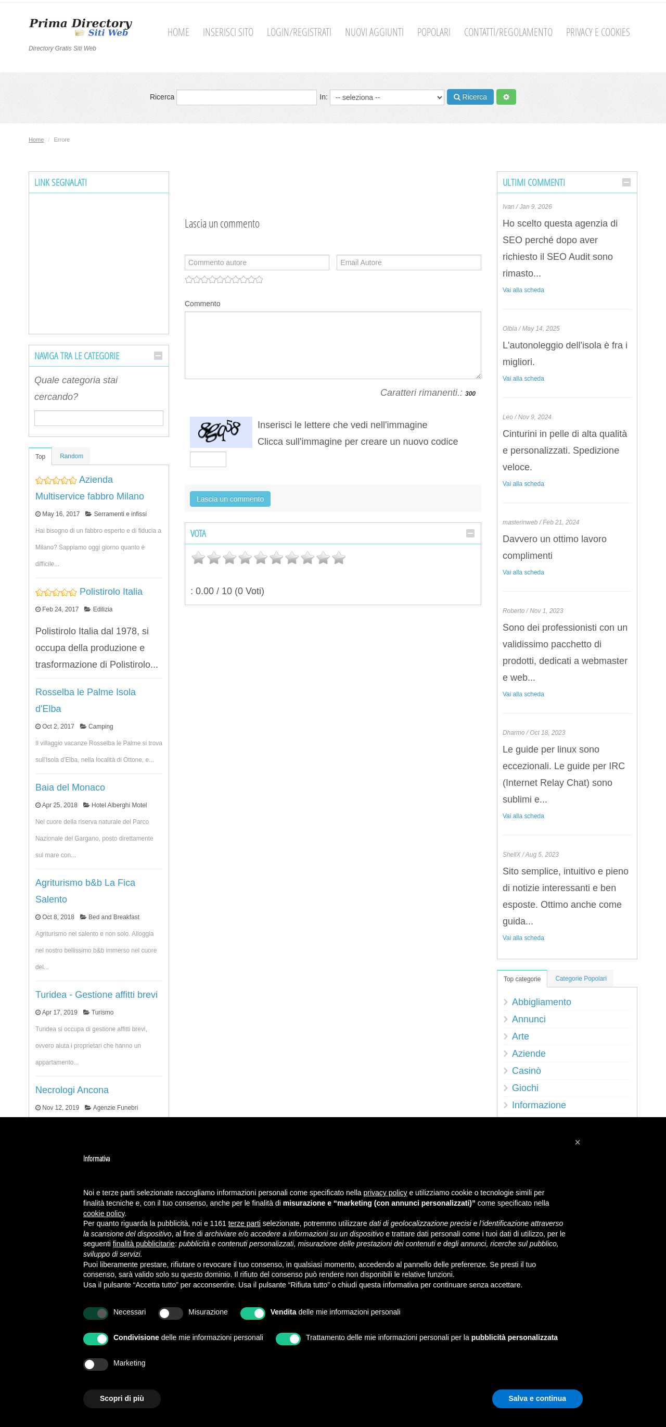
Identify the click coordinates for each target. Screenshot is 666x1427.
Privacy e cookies (598, 32)
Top (40, 456)
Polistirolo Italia (111, 591)
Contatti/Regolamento (508, 32)
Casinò (526, 1071)
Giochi (525, 1088)
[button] (577, 1142)
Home (178, 32)
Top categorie (522, 979)
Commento (202, 303)
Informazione (539, 1105)
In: (381, 97)
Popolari (434, 32)
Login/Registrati (299, 32)
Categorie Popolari (581, 978)
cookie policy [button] (103, 1213)
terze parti (244, 1223)
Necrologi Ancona (72, 1090)
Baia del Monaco (70, 787)
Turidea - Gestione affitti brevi (96, 995)
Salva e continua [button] (537, 1398)
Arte (520, 1036)
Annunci (529, 1019)
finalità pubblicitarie (144, 1244)
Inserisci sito (228, 32)
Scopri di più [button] (122, 1398)
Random (71, 456)
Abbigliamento (541, 1002)
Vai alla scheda (523, 290)
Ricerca (233, 97)
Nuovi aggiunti (374, 32)
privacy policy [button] (385, 1192)
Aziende (529, 1053)
